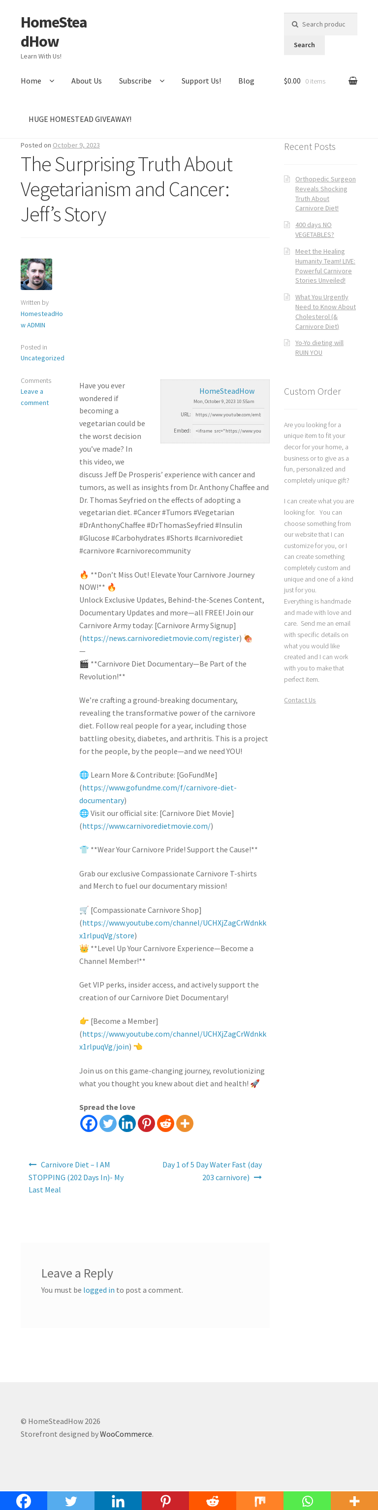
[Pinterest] (146, 1123)
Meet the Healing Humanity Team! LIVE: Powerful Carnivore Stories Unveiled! (325, 266)
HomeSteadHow (54, 31)
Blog (246, 81)
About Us (86, 81)
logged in (99, 1290)
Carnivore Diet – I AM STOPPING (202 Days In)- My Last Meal (76, 1177)
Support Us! (201, 81)
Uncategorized (42, 357)
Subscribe (135, 81)
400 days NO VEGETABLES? (314, 229)
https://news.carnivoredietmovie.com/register (160, 638)
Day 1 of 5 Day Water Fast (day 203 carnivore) (212, 1171)
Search (304, 44)
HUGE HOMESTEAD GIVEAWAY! (80, 119)
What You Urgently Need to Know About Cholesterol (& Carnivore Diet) (325, 311)
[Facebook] (88, 1123)
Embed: (182, 430)
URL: (186, 414)
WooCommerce (126, 1434)
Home (31, 81)
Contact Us (300, 700)
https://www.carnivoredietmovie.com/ (146, 826)
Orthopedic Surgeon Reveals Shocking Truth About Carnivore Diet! (325, 193)
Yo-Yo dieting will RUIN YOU (319, 347)
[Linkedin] (127, 1123)
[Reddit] (165, 1123)
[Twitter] (108, 1123)
